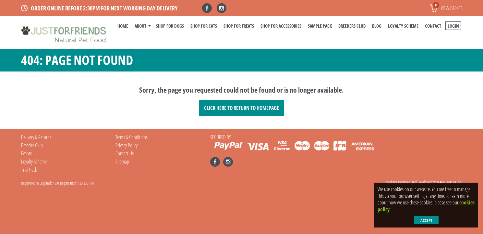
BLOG (376, 26)
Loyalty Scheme (403, 26)
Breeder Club (32, 145)
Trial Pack (29, 169)
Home (122, 26)
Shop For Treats (238, 26)
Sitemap (122, 161)
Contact (433, 26)
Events (26, 153)
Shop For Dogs (170, 26)
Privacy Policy (126, 145)
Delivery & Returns (36, 137)
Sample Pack (320, 26)
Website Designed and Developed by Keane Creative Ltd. (424, 182)
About (140, 26)
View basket (447, 7)
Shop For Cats (203, 26)
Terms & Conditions (131, 137)
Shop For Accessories (280, 26)
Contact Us (124, 153)
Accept (426, 220)
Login (453, 26)
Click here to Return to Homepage (241, 107)
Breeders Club (352, 26)
